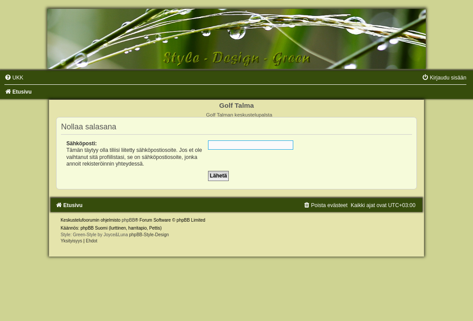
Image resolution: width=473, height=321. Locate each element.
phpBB (128, 220)
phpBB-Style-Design (149, 234)
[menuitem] (13, 78)
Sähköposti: (81, 143)
